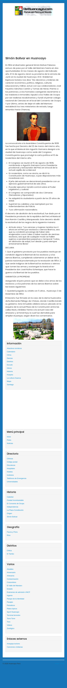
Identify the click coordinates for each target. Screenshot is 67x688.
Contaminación (12, 579)
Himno (9, 368)
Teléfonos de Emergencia (16, 478)
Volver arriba (59, 664)
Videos (9, 625)
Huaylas (10, 375)
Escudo (10, 365)
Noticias (10, 443)
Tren (8, 622)
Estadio (10, 589)
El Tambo (10, 554)
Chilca (9, 551)
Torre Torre (11, 619)
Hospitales (11, 468)
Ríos (8, 535)
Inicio (9, 437)
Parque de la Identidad (15, 599)
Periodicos (11, 605)
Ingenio (10, 595)
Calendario (11, 352)
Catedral (10, 497)
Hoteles (10, 472)
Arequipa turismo (13, 644)
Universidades (12, 482)
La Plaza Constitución (15, 510)
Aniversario (11, 572)
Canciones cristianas (15, 647)
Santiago (10, 385)
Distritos (10, 362)
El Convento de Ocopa (15, 504)
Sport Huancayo (13, 612)
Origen (9, 513)
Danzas (10, 358)
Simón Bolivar (12, 517)
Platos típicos (12, 609)
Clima (9, 355)
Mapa (9, 381)
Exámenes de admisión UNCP (18, 592)
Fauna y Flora (12, 532)
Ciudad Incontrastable (15, 500)
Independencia (12, 507)
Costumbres (11, 582)
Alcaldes (10, 569)
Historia (10, 371)
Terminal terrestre (13, 615)
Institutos (10, 475)
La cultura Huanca (14, 378)
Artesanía (10, 576)
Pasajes (10, 602)
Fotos (9, 440)
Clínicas (10, 459)
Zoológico (10, 628)
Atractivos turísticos (14, 348)
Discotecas (11, 465)
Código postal (12, 462)
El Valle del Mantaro (14, 586)
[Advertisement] (33, 35)
